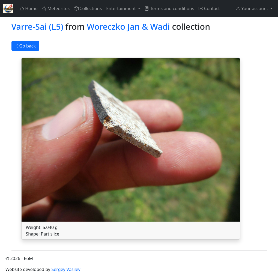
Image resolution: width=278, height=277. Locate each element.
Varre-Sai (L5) (37, 26)
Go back (25, 46)
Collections (88, 8)
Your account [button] (252, 8)
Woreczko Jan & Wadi (128, 26)
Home (29, 8)
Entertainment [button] (121, 8)
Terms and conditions (169, 8)
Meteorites (56, 8)
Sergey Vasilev (65, 269)
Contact (209, 8)
